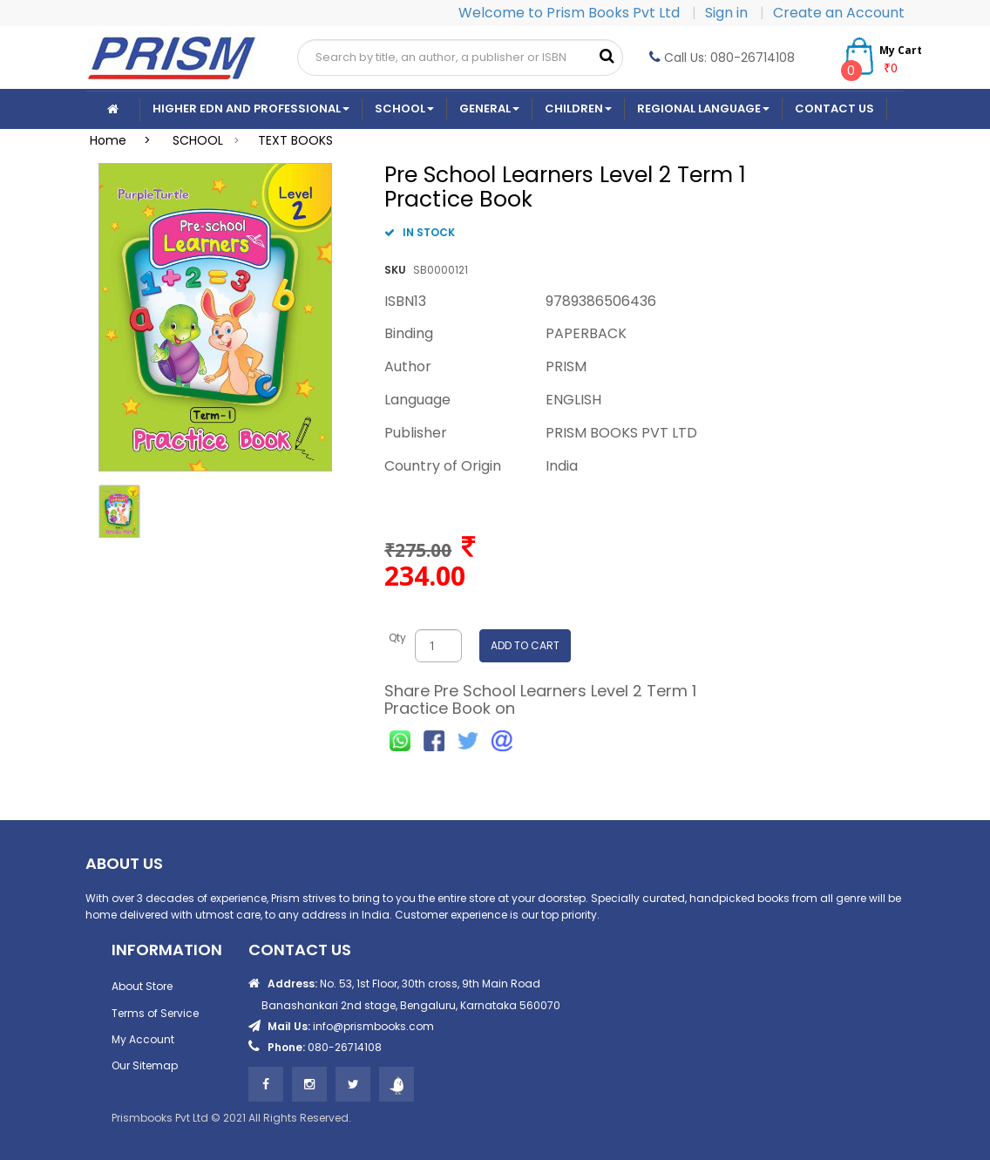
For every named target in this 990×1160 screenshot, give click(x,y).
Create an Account (839, 13)
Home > (125, 140)
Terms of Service (155, 1013)
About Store (142, 986)
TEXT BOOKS (295, 140)
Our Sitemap (145, 1065)
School (404, 108)
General (489, 108)
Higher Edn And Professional (251, 108)
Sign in (728, 13)
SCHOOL (198, 140)
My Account (143, 1039)
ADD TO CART (525, 645)
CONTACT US (834, 108)
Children (578, 108)
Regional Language (703, 108)
